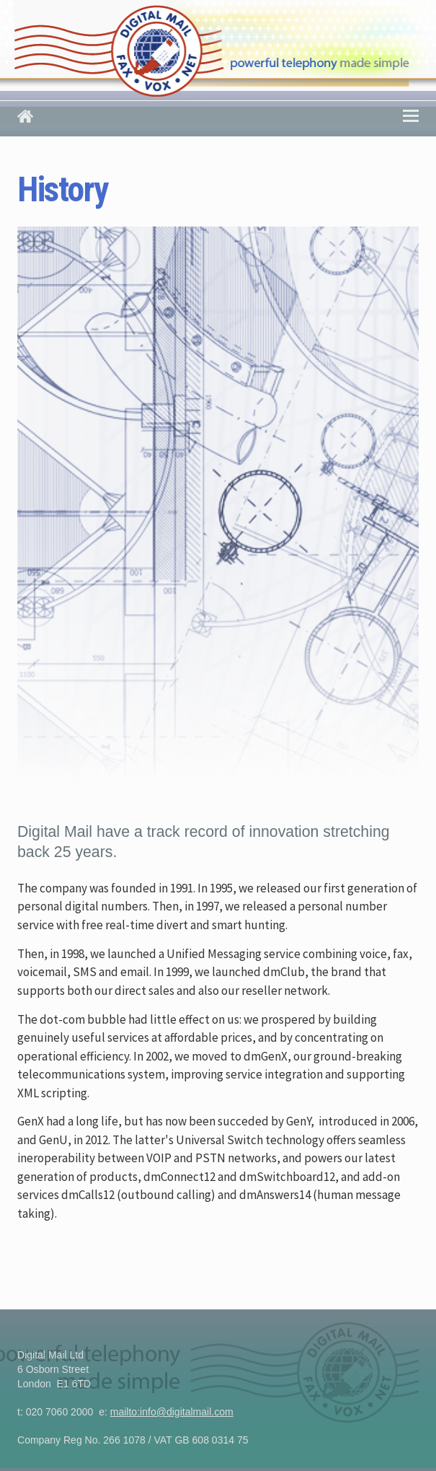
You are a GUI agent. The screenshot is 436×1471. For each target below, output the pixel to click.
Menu (411, 114)
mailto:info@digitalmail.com (171, 1412)
